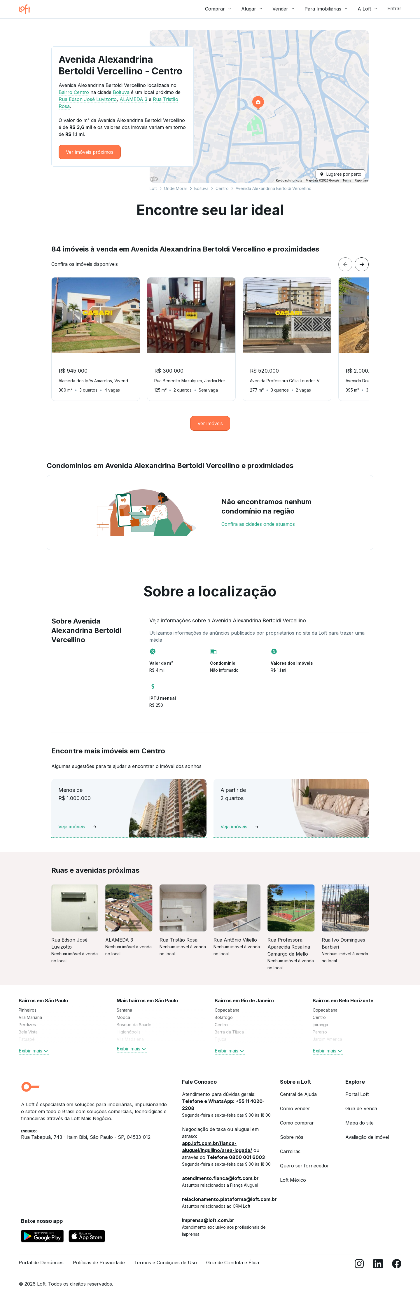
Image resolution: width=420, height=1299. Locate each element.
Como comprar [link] (297, 1123)
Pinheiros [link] (27, 1010)
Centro (222, 188)
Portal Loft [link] (357, 1094)
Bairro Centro (74, 92)
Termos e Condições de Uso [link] (165, 1262)
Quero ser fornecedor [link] (304, 1166)
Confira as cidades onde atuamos (258, 524)
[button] (259, 106)
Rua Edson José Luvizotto (88, 99)
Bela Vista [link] (28, 1031)
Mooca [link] (123, 1017)
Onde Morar (175, 188)
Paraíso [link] (320, 1031)
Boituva (201, 188)
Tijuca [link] (220, 1039)
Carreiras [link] (290, 1151)
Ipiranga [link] (320, 1024)
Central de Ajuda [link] (298, 1094)
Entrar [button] (394, 8)
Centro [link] (221, 1024)
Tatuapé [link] (27, 1039)
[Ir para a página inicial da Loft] (27, 9)
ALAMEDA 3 (133, 99)
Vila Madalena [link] (130, 1039)
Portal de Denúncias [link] (41, 1262)
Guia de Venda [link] (361, 1108)
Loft (153, 188)
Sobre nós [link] (291, 1137)
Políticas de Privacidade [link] (99, 1262)
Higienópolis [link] (129, 1031)
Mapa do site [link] (359, 1123)
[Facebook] (396, 1265)
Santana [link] (124, 1010)
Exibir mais (34, 1050)
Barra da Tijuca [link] (229, 1031)
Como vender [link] (295, 1108)
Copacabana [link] (227, 1010)
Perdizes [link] (27, 1024)
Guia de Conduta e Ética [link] (232, 1262)
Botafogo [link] (224, 1017)
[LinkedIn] (378, 1265)
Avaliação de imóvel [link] (367, 1137)
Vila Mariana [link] (30, 1017)
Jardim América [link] (327, 1039)
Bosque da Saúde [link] (134, 1024)
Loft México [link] (293, 1180)
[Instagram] (359, 1265)
